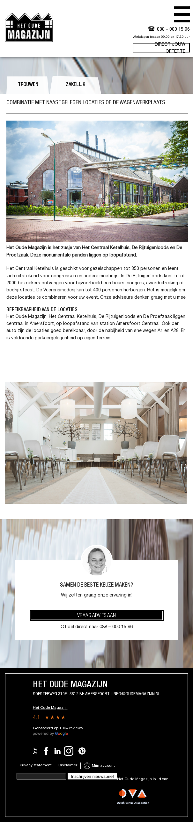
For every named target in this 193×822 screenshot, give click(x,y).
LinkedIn (57, 751)
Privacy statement (36, 765)
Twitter (35, 751)
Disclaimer (67, 765)
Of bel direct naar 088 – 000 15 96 (97, 627)
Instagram (68, 751)
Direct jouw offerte (170, 47)
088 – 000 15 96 (173, 30)
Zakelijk (75, 85)
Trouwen (28, 85)
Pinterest (82, 751)
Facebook (46, 751)
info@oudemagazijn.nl (136, 694)
